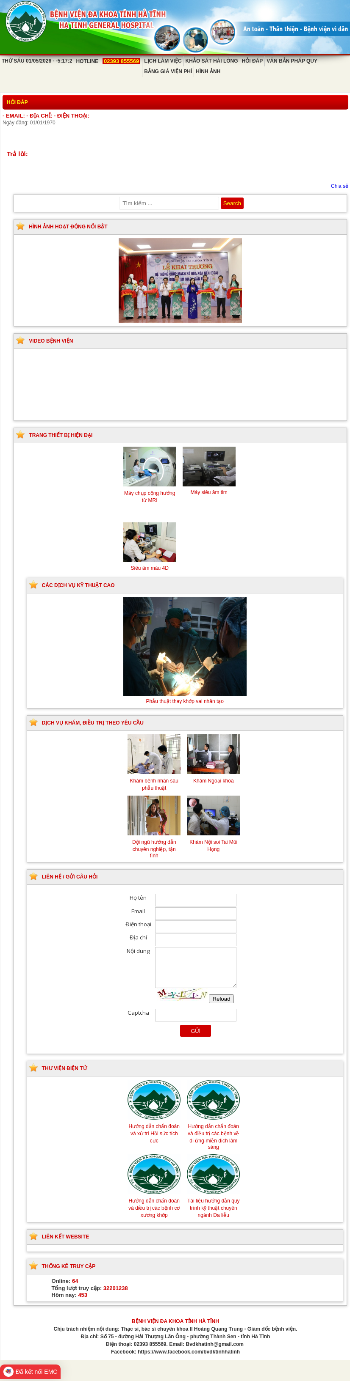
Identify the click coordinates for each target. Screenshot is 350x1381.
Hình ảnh (208, 71)
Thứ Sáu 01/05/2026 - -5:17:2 (37, 61)
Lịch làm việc (162, 61)
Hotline (108, 61)
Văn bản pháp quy (292, 61)
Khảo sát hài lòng (212, 61)
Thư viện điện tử (64, 1068)
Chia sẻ (339, 186)
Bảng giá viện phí (168, 71)
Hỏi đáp (252, 61)
